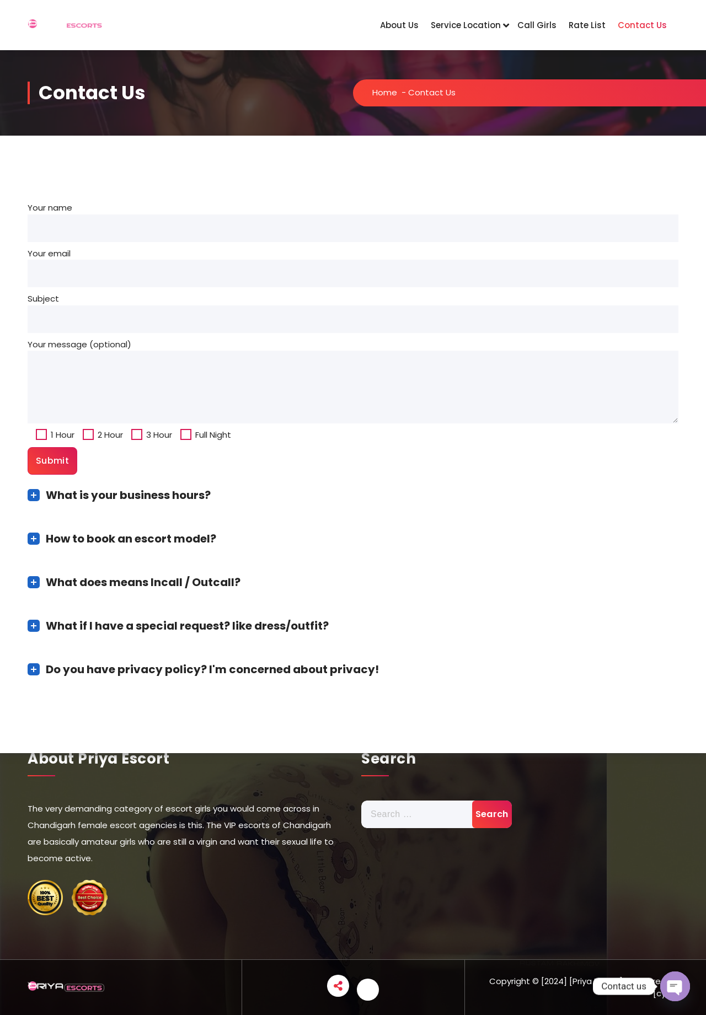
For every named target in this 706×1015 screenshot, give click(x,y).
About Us (399, 25)
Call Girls (537, 25)
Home (384, 92)
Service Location (466, 25)
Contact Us (642, 25)
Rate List (587, 25)
